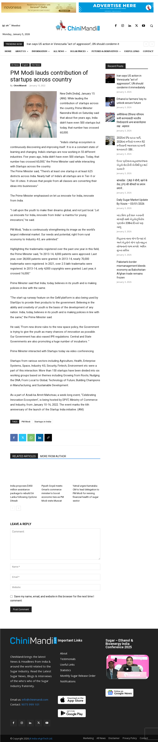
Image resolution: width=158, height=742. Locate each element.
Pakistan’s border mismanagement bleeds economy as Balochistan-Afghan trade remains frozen (131, 269)
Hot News (36, 65)
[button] (151, 26)
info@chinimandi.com (35, 699)
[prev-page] (12, 508)
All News (15, 65)
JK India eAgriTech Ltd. (41, 738)
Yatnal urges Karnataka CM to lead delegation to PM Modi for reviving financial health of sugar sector (86, 493)
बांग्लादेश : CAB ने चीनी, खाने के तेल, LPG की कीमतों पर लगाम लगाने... (132, 184)
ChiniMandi (20, 85)
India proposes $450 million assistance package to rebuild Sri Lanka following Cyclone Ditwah (23, 493)
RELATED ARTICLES (24, 456)
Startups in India (42, 421)
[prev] (146, 44)
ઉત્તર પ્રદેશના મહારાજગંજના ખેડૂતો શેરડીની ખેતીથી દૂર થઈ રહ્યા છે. (132, 165)
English (25, 65)
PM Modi (26, 421)
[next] (152, 44)
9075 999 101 (30, 704)
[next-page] (18, 508)
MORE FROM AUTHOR (53, 456)
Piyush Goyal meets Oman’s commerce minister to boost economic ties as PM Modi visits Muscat (53, 493)
